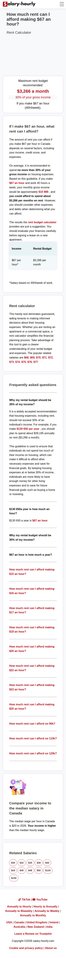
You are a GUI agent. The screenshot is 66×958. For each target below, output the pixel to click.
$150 (13, 878)
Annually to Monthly (33, 915)
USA (9, 922)
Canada (19, 922)
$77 (35, 362)
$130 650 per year (28, 428)
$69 (32, 357)
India (49, 926)
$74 (17, 362)
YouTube (39, 899)
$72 (50, 357)
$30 (13, 862)
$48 (30, 870)
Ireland (53, 922)
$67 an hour (17, 183)
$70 (38, 357)
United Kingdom (36, 922)
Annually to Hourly (19, 906)
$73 (11, 362)
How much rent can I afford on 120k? (33, 753)
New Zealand (35, 926)
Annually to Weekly (47, 911)
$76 (29, 362)
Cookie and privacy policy (26, 948)
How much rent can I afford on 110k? (33, 738)
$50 (39, 870)
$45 (22, 870)
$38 (39, 862)
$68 (26, 357)
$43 (13, 870)
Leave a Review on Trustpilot (33, 933)
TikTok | (25, 899)
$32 (22, 862)
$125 (48, 870)
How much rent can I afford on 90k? (32, 723)
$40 (47, 862)
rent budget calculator (42, 222)
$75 (23, 362)
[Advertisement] (33, 55)
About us (51, 948)
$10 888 (43, 191)
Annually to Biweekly (18, 911)
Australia (19, 926)
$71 (44, 357)
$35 (30, 862)
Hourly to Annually (45, 906)
